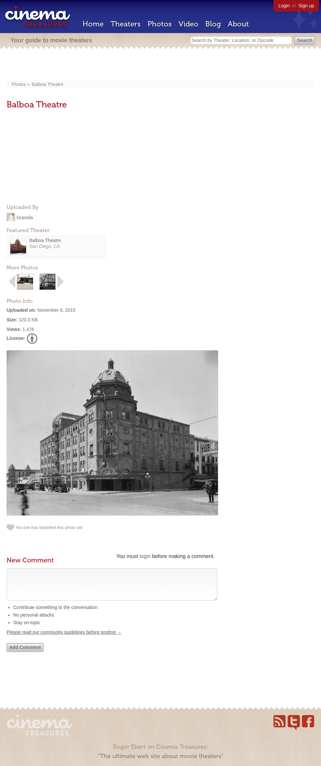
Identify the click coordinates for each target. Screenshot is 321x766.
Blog (213, 24)
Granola (25, 217)
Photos (160, 24)
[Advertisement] (160, 65)
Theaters (126, 24)
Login (284, 5)
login (145, 556)
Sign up (306, 5)
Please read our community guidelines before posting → (64, 638)
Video (188, 24)
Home (93, 24)
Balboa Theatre (47, 84)
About (238, 24)
